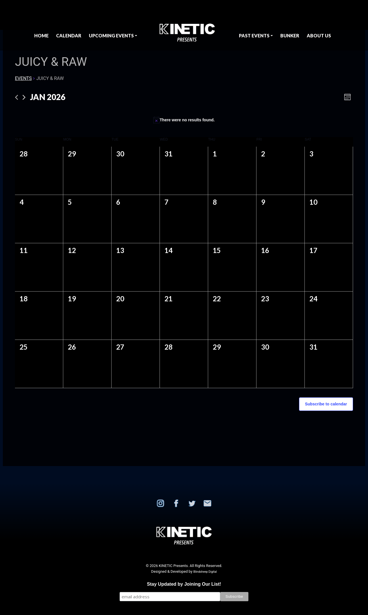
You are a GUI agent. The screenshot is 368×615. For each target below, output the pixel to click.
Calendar (68, 35)
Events (23, 78)
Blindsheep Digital (205, 572)
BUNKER (289, 35)
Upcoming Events (111, 35)
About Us (319, 35)
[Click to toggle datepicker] (47, 97)
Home (41, 35)
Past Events (254, 35)
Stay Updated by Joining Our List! (184, 584)
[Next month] (24, 97)
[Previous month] (16, 97)
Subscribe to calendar (326, 404)
